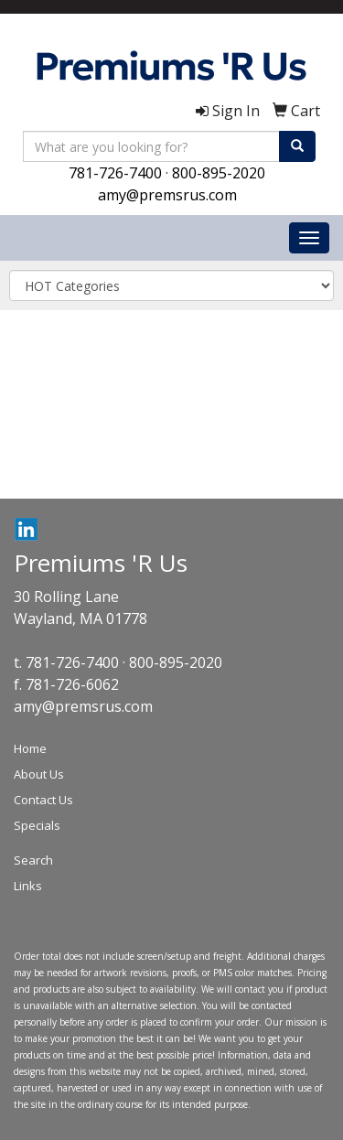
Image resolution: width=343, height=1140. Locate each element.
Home (30, 748)
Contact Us (43, 799)
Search (33, 860)
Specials (37, 825)
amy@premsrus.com (167, 195)
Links (28, 885)
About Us (39, 774)
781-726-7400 (115, 173)
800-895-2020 (218, 173)
